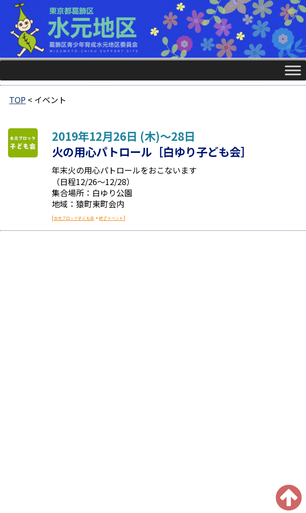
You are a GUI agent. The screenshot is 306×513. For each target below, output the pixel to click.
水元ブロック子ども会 (74, 218)
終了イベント (111, 218)
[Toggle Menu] (293, 70)
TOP (17, 100)
